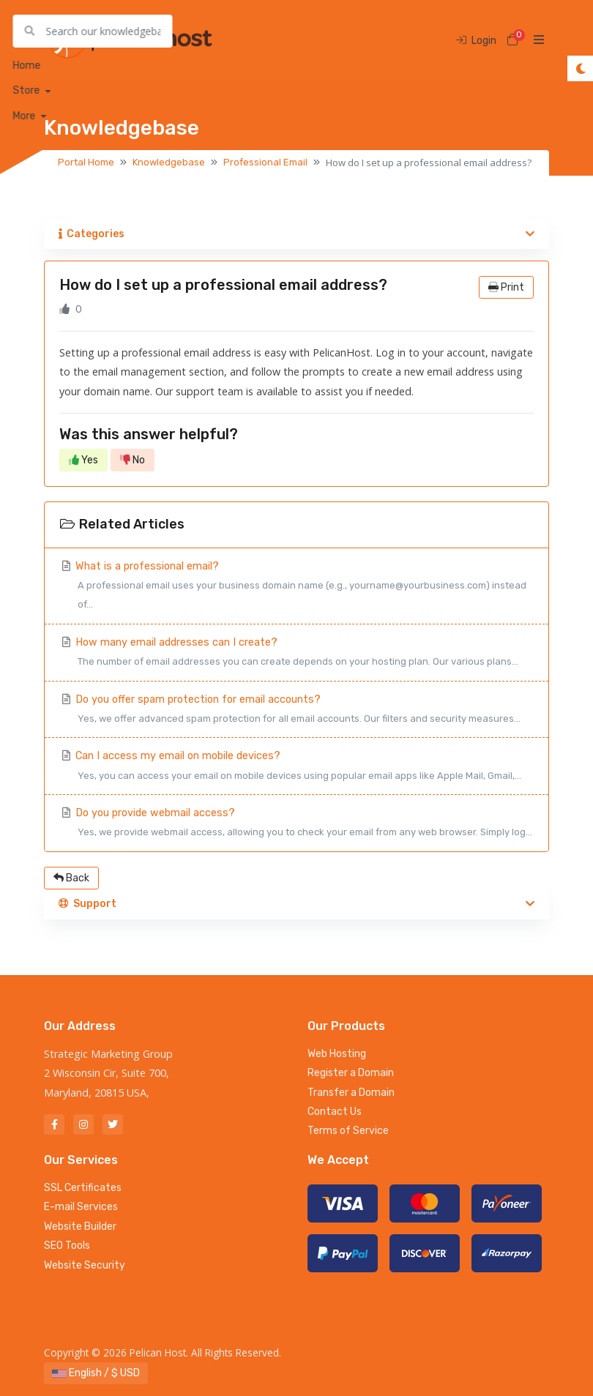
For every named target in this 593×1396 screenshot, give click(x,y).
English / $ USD (96, 1373)
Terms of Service (348, 1130)
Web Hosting (336, 1054)
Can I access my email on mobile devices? (296, 767)
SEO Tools (67, 1245)
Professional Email (265, 162)
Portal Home (86, 162)
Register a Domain (350, 1073)
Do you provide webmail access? (296, 825)
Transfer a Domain (351, 1092)
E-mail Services (81, 1207)
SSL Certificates (83, 1188)
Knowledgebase (169, 162)
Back (71, 878)
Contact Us (334, 1111)
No (132, 460)
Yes (83, 460)
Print (506, 287)
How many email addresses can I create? (296, 654)
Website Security (84, 1265)
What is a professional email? (296, 587)
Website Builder (80, 1226)
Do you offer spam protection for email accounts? (296, 711)
